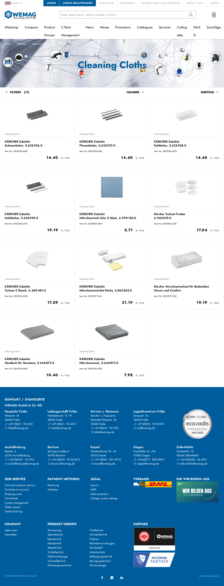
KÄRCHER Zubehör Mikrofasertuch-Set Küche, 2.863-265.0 (105, 288)
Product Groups (49, 31)
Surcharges (127, 3)
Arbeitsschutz (97, 552)
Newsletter (106, 3)
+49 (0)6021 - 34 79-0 (19, 459)
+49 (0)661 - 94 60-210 (148, 424)
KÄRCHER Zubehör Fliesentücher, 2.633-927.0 (97, 143)
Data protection (99, 494)
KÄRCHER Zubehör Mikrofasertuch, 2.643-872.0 (98, 361)
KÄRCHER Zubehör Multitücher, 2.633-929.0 (21, 216)
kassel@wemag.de (103, 464)
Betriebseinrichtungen (102, 543)
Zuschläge (214, 27)
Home (8, 44)
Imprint (215, 3)
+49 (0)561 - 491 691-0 (106, 459)
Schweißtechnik (57, 561)
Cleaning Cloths (12, 134)
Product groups (62, 524)
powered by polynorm (209, 575)
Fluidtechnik (96, 530)
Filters (17, 92)
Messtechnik (54, 539)
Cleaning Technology (42, 44)
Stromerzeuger (98, 565)
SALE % (197, 31)
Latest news (11, 530)
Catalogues (145, 27)
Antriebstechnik (98, 534)
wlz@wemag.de (144, 428)
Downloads (11, 498)
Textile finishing (13, 511)
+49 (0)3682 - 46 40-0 (191, 459)
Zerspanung (54, 530)
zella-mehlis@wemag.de (191, 464)
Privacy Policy (195, 3)
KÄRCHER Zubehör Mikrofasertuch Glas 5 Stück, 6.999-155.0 (107, 216)
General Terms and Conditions (160, 3)
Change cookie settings (104, 498)
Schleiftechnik (55, 552)
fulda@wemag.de (16, 428)
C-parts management (16, 503)
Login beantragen (78, 3)
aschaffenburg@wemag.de (22, 464)
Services (165, 27)
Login (51, 3)
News (90, 27)
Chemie (94, 539)
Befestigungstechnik (101, 556)
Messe (104, 27)
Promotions (123, 27)
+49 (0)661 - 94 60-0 (19, 424)
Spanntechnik (55, 534)
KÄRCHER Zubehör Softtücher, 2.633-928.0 (170, 143)
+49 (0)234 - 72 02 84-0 (64, 459)
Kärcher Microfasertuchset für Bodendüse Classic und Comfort (181, 288)
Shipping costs (13, 494)
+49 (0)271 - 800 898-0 (148, 459)
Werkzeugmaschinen (59, 565)
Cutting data (182, 31)
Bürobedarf (96, 548)
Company (31, 27)
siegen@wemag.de (146, 464)
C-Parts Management (70, 31)
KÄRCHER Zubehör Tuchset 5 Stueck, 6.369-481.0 (25, 288)
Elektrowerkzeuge (58, 556)
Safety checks (12, 507)
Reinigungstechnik (100, 561)
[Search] (191, 15)
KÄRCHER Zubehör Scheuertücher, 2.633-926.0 (23, 143)
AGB (93, 489)
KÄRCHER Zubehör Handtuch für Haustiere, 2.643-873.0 (29, 361)
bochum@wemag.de (61, 464)
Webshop (21, 44)
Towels (62, 44)
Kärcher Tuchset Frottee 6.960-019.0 (169, 216)
